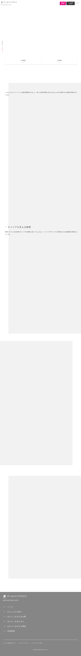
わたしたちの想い (14, 612)
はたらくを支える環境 (16, 626)
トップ (10, 607)
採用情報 (11, 631)
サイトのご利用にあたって (9, 643)
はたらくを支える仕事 (16, 616)
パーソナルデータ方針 (36, 643)
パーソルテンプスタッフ (9, 2)
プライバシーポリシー (23, 643)
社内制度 (23, 60)
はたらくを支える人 (15, 621)
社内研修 (59, 60)
